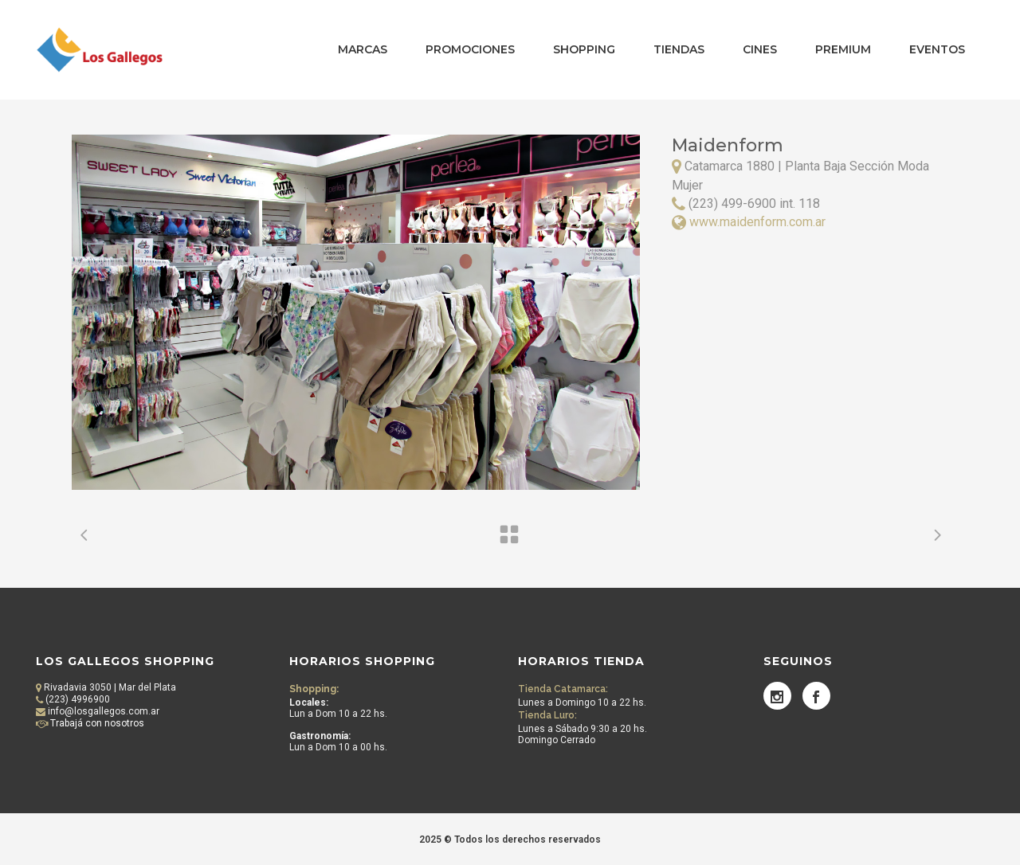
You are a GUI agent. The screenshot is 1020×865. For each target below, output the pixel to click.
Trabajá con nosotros (96, 723)
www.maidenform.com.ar (757, 221)
